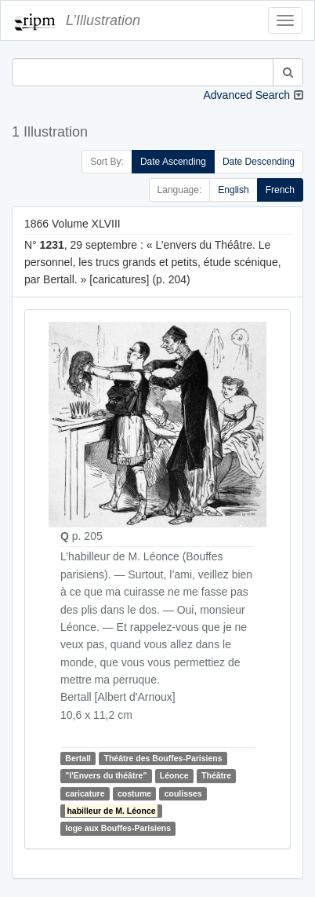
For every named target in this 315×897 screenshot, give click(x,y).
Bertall (78, 758)
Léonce (174, 775)
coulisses (183, 793)
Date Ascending (173, 161)
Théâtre (216, 775)
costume (134, 793)
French (280, 189)
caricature (84, 793)
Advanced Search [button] (246, 95)
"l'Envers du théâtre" (106, 775)
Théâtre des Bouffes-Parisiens (162, 758)
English (233, 189)
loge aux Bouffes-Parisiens (118, 828)
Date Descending (259, 161)
